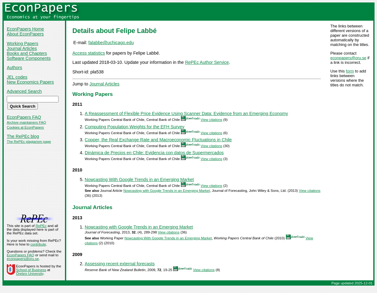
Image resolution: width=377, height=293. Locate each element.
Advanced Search (24, 91)
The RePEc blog (23, 136)
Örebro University (29, 273)
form (350, 71)
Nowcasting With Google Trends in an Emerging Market (139, 179)
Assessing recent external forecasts (120, 263)
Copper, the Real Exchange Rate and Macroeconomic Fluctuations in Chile (158, 139)
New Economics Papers (30, 82)
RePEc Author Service (207, 62)
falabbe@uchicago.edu (111, 42)
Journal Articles (22, 48)
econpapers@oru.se (348, 58)
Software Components (29, 58)
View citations (211, 120)
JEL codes (17, 77)
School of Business (31, 270)
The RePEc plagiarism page (29, 141)
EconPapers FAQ (24, 117)
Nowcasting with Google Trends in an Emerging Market (166, 190)
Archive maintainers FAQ (26, 122)
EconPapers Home (25, 29)
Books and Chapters (27, 53)
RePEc (41, 226)
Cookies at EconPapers (25, 127)
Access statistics (88, 53)
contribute (38, 244)
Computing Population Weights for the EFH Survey (134, 126)
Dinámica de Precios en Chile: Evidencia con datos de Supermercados (154, 152)
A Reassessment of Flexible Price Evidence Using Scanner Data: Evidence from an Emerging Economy (186, 113)
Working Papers (22, 43)
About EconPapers (25, 33)
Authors (14, 67)
